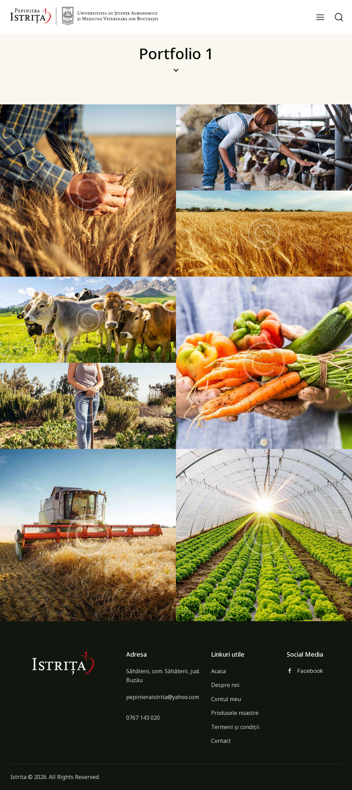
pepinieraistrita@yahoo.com (162, 697)
